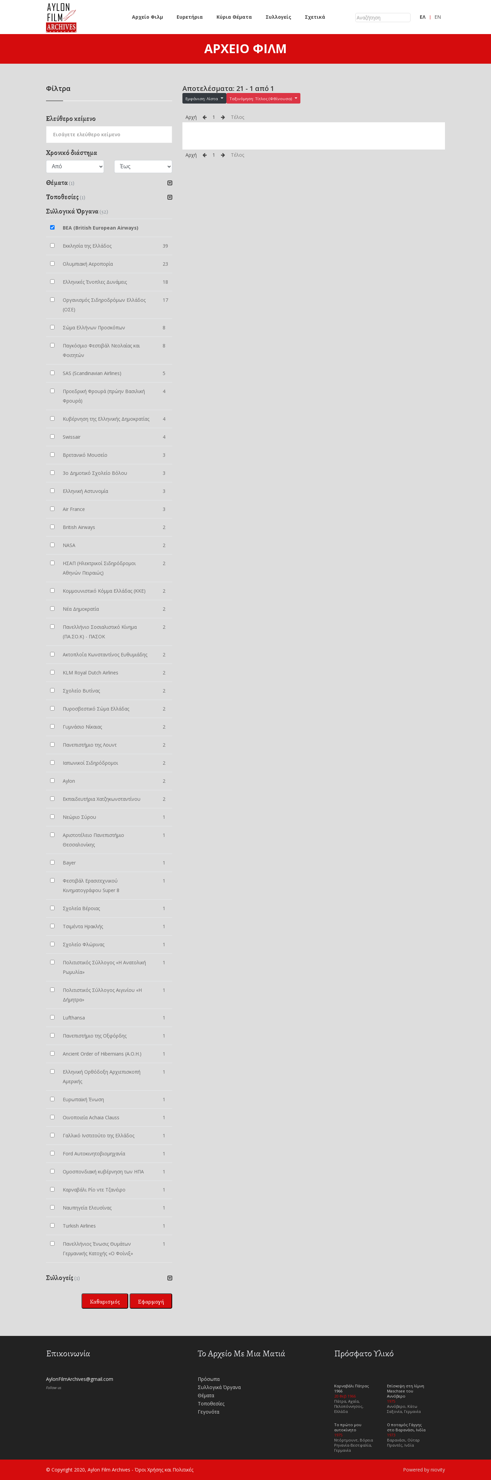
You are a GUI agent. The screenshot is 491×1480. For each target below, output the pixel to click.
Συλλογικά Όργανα (219, 1387)
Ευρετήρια (190, 17)
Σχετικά (315, 17)
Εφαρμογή (151, 1301)
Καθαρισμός (105, 1301)
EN (437, 17)
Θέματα (206, 1395)
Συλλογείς (278, 17)
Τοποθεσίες (211, 1403)
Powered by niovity (424, 1469)
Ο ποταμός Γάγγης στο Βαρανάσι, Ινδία (406, 1427)
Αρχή (191, 117)
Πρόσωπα (209, 1379)
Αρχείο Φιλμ (147, 17)
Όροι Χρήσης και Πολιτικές (164, 1469)
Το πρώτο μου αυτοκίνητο (347, 1427)
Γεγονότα (208, 1411)
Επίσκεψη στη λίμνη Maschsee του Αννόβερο (405, 1391)
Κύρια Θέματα (234, 17)
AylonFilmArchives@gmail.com (79, 1379)
